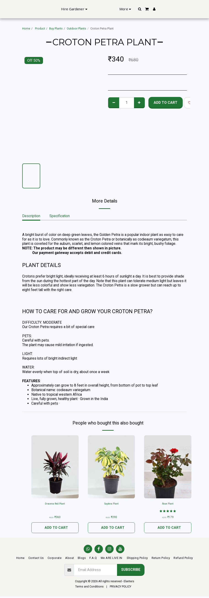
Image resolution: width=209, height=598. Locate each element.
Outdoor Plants (76, 28)
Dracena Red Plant (55, 504)
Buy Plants (56, 28)
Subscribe (130, 571)
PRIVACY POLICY (120, 588)
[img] (167, 466)
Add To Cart (165, 102)
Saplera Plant (111, 504)
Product (39, 28)
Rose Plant (168, 504)
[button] (174, 9)
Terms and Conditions (89, 588)
